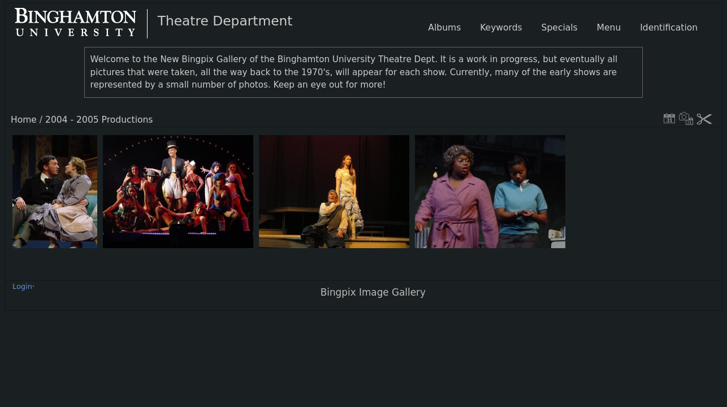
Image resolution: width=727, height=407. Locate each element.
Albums (444, 28)
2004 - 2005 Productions (99, 120)
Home (24, 120)
